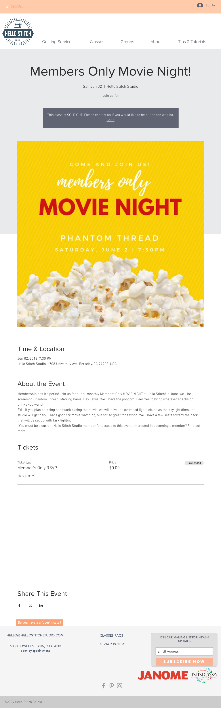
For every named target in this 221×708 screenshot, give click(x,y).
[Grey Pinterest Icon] (111, 685)
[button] (127, 42)
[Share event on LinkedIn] (41, 605)
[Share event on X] (30, 605)
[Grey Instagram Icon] (119, 685)
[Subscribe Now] (184, 662)
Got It (110, 120)
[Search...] (23, 6)
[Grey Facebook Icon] (103, 685)
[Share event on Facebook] (19, 605)
